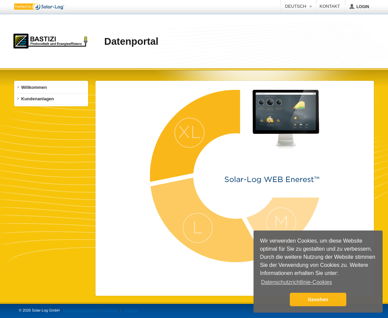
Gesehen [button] (318, 299)
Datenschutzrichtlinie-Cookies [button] (296, 282)
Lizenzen (130, 310)
